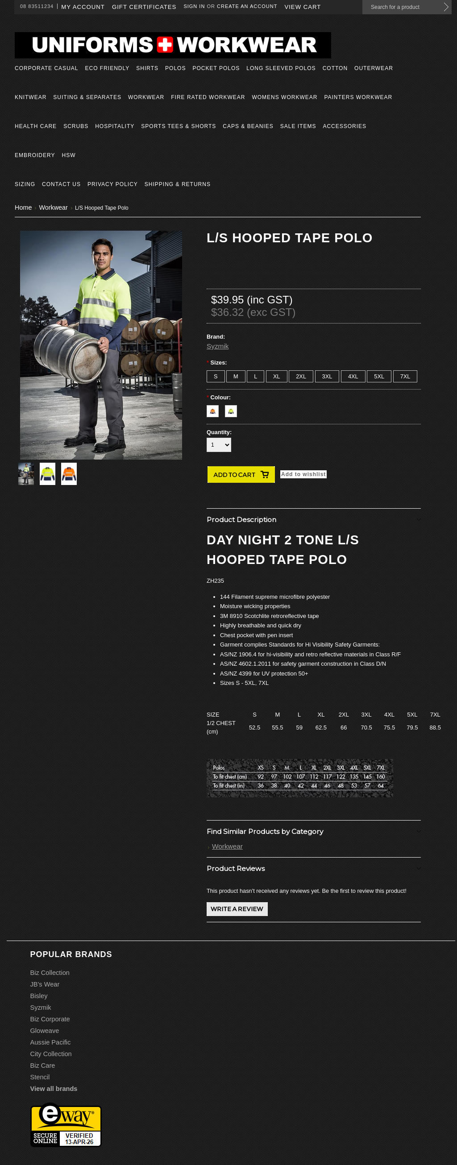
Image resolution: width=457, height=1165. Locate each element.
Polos (175, 68)
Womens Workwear (284, 97)
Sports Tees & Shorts (178, 126)
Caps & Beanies (248, 126)
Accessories (344, 126)
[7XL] (405, 376)
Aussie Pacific (50, 1042)
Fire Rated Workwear (208, 97)
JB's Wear (45, 984)
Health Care (36, 126)
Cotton (335, 68)
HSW (68, 155)
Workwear (146, 97)
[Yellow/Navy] (233, 409)
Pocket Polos (216, 68)
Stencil (40, 1077)
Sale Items (298, 126)
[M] (235, 376)
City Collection (51, 1053)
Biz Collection (50, 972)
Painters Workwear (358, 97)
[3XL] (327, 376)
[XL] (276, 376)
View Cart (302, 7)
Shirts (147, 68)
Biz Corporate (50, 1019)
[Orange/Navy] (216, 409)
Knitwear (30, 97)
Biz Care (42, 1065)
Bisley (39, 995)
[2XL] (301, 376)
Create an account (247, 6)
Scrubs (75, 126)
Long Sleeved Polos (281, 68)
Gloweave (44, 1030)
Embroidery (35, 155)
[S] (216, 376)
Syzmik (218, 346)
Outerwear (373, 68)
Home (23, 207)
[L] (255, 376)
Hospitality (114, 126)
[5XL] (379, 376)
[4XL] (353, 376)
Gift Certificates (144, 7)
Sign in (194, 6)
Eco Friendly (107, 68)
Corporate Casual (46, 68)
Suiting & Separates (87, 97)
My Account (83, 7)
